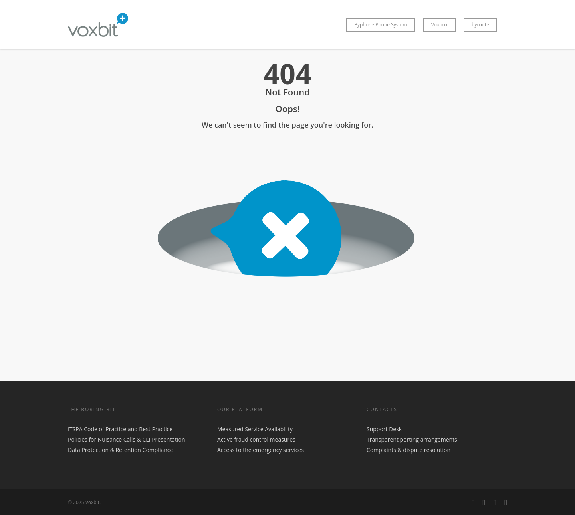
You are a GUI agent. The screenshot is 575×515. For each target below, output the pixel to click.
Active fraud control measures (256, 439)
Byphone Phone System (380, 24)
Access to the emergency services (260, 450)
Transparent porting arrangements (412, 439)
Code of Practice (105, 429)
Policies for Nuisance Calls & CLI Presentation (126, 439)
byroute (480, 24)
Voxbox (439, 24)
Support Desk (384, 429)
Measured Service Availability (255, 429)
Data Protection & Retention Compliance (120, 450)
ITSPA (76, 429)
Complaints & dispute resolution (408, 450)
